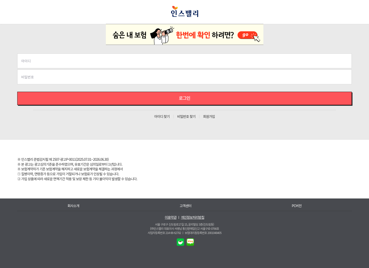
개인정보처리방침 (192, 217)
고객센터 (186, 205)
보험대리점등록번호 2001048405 (203, 233)
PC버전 (297, 205)
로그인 (184, 98)
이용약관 (170, 217)
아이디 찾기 (161, 116)
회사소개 (73, 205)
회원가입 (209, 116)
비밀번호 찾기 (186, 116)
